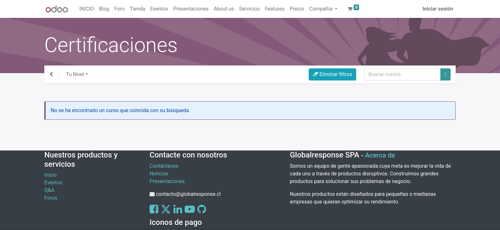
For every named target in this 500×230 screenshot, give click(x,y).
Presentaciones (167, 181)
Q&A (49, 190)
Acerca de (380, 155)
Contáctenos (164, 166)
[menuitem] (87, 9)
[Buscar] (445, 74)
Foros (50, 198)
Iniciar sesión (438, 9)
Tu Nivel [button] (75, 74)
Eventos (53, 183)
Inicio (50, 175)
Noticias (159, 174)
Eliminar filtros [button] (332, 74)
